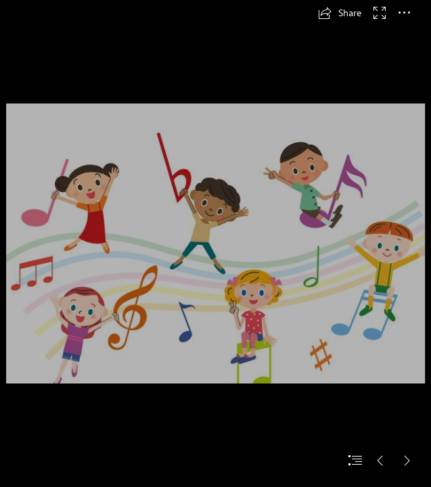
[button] (340, 13)
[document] (215, 243)
